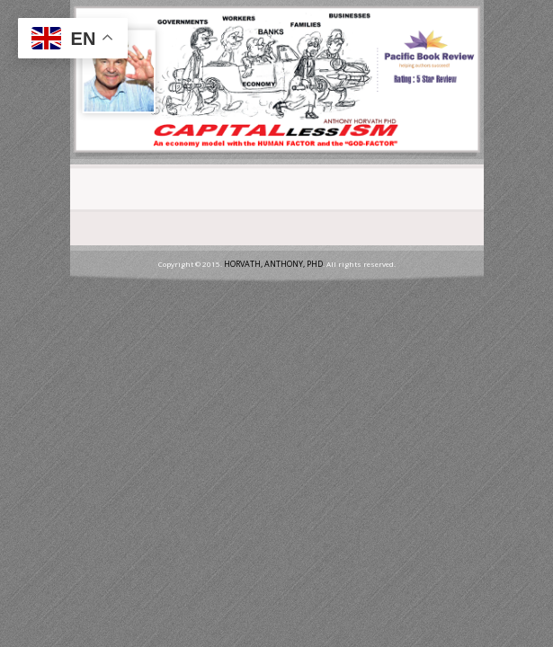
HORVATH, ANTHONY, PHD (273, 264)
